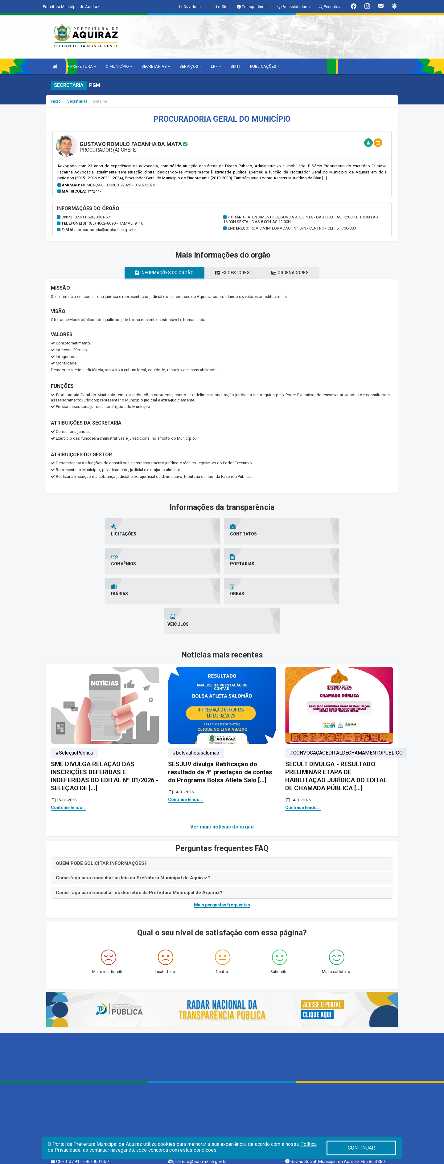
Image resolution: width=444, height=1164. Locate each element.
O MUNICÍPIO (119, 66)
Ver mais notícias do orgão (222, 767)
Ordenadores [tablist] (294, 272)
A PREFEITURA (81, 66)
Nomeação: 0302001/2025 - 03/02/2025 (118, 185)
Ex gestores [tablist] (232, 272)
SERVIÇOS (190, 66)
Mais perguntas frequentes (222, 845)
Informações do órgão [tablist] (160, 272)
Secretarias (77, 101)
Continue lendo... (68, 747)
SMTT (236, 66)
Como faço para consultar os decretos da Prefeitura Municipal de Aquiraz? (139, 833)
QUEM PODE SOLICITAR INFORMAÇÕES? (101, 803)
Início (56, 101)
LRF (216, 66)
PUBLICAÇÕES (265, 66)
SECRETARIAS (156, 66)
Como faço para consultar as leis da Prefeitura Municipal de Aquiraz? (133, 818)
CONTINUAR (361, 1148)
